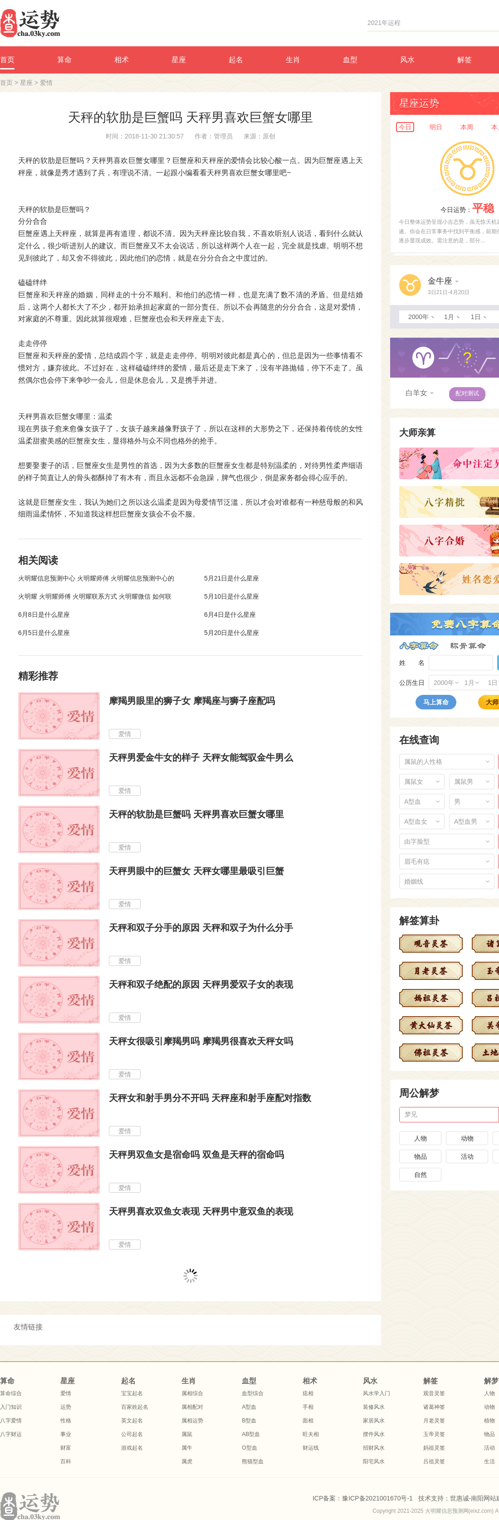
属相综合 (192, 1393)
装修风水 (374, 1407)
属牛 (186, 1448)
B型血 (249, 1420)
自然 (420, 1174)
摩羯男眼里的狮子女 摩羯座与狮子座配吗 (192, 701)
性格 (65, 1420)
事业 (65, 1434)
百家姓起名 (134, 1407)
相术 (121, 60)
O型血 (249, 1448)
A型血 (249, 1407)
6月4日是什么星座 (230, 614)
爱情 (46, 82)
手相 (308, 1407)
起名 (236, 60)
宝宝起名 (132, 1393)
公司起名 (132, 1434)
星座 (178, 60)
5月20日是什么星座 (231, 632)
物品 (420, 1156)
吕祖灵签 (434, 1461)
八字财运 (11, 1434)
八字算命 (419, 645)
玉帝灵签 (434, 1434)
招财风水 (374, 1448)
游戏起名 (132, 1448)
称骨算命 (468, 645)
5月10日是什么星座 (231, 596)
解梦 (491, 1381)
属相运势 (192, 1420)
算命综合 (11, 1393)
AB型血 (251, 1434)
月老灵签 (434, 1420)
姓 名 (412, 662)
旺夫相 (311, 1434)
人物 (420, 1138)
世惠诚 (459, 1498)
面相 (308, 1420)
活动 (467, 1156)
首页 (6, 82)
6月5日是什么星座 (44, 632)
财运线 (311, 1448)
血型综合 (253, 1393)
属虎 (186, 1461)
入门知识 (11, 1407)
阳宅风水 (374, 1461)
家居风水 (374, 1420)
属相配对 (192, 1407)
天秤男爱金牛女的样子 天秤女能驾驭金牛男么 (201, 757)
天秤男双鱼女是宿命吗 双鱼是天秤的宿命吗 (196, 1155)
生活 (489, 1461)
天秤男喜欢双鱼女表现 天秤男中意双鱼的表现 (201, 1211)
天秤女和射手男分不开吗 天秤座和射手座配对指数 (210, 1098)
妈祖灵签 (434, 1448)
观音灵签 (434, 1393)
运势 (65, 1407)
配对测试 (467, 393)
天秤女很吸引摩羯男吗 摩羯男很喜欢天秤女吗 (201, 1041)
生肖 (293, 60)
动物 (467, 1138)
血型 (350, 60)
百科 (65, 1461)
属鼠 (186, 1434)
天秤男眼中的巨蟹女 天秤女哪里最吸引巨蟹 (196, 871)
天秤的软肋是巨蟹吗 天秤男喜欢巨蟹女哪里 (196, 814)
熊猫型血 (253, 1461)
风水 (407, 60)
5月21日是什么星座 (231, 578)
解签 (464, 60)
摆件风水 (374, 1434)
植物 (489, 1420)
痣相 (308, 1393)
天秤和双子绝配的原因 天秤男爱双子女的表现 (201, 984)
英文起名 (132, 1420)
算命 (64, 60)
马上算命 (436, 702)
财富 (65, 1448)
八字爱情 (11, 1420)
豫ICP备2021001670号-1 (377, 1498)
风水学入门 (376, 1393)
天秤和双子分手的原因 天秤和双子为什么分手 (201, 928)
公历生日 (412, 682)
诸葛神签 (434, 1407)
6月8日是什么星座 (44, 614)
